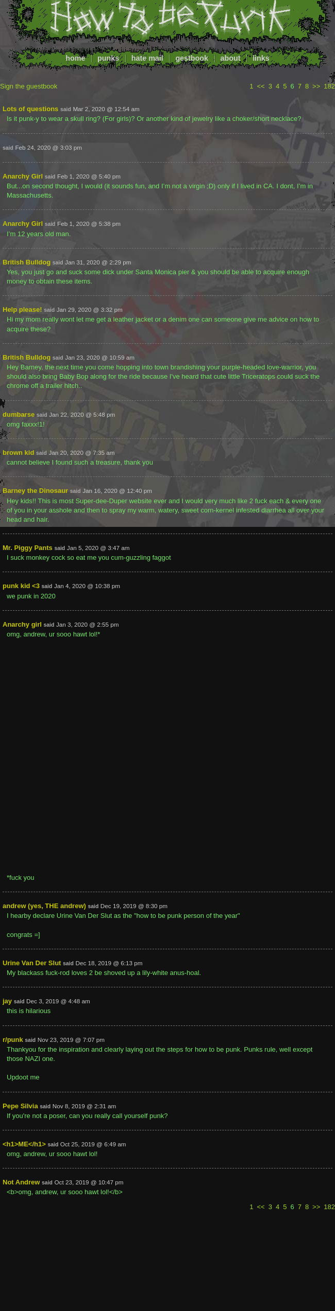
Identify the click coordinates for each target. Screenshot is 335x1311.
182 (329, 86)
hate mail (147, 58)
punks (108, 58)
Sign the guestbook (28, 86)
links (261, 58)
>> (316, 86)
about (231, 58)
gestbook (191, 58)
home (75, 58)
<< (261, 86)
